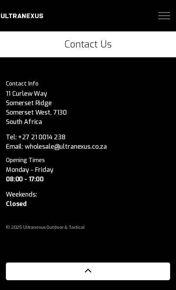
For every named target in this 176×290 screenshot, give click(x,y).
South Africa (24, 122)
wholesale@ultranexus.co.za (66, 146)
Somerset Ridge (29, 103)
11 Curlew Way (27, 93)
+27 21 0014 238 (42, 137)
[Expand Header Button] (164, 15)
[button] (88, 271)
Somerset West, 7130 (36, 112)
